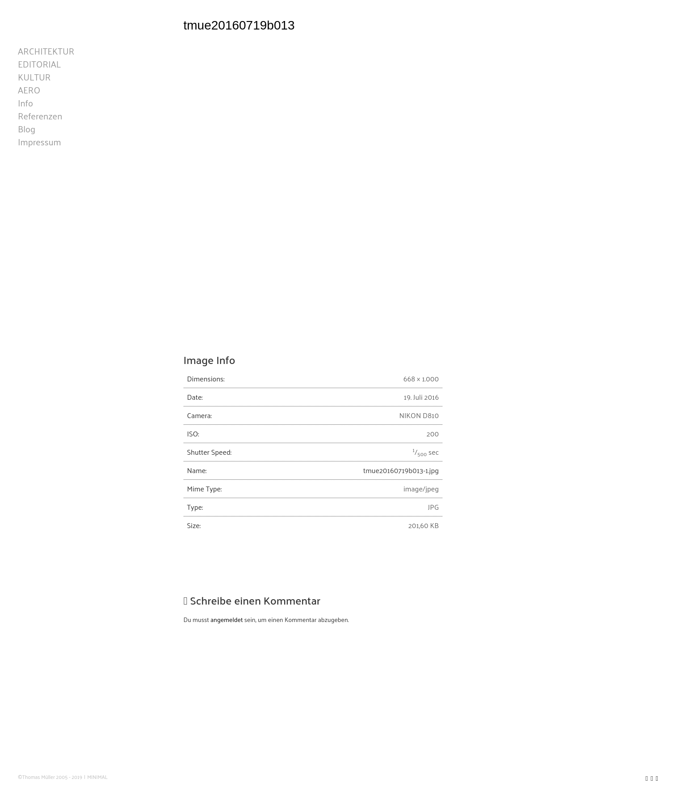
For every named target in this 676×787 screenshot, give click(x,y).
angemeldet (226, 768)
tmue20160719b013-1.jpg (401, 618)
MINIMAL (97, 777)
